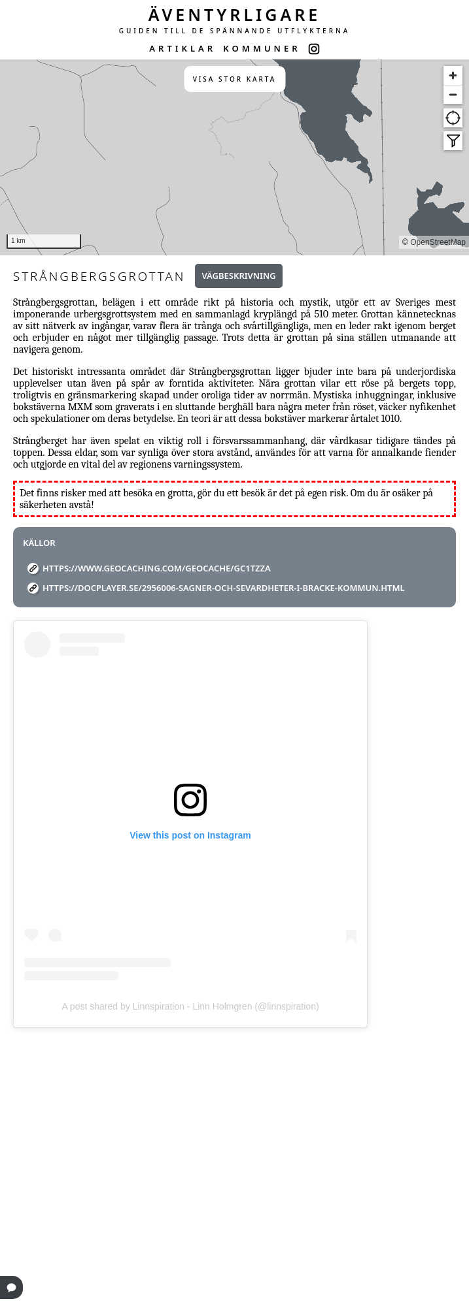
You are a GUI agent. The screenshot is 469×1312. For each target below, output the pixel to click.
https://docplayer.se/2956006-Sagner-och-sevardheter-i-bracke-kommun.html (224, 588)
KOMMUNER (261, 48)
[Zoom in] (452, 75)
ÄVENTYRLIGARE (234, 14)
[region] (234, 157)
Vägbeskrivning (238, 275)
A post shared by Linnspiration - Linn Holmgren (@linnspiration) (190, 1006)
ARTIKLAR (182, 48)
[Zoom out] (452, 94)
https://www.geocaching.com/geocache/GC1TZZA (157, 568)
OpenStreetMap (438, 242)
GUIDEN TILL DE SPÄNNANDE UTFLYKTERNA (235, 30)
